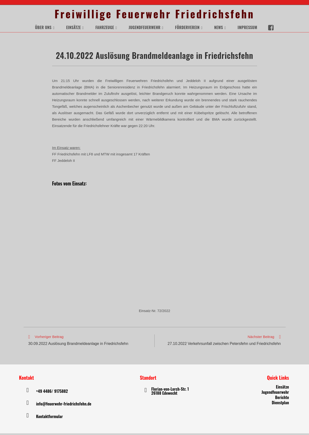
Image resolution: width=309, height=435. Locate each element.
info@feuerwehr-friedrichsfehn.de (63, 405)
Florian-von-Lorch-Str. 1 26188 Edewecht (170, 393)
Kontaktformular (49, 418)
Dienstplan (280, 404)
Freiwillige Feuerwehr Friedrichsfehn (154, 15)
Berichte (282, 399)
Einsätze (282, 388)
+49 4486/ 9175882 (52, 393)
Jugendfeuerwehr (275, 394)
